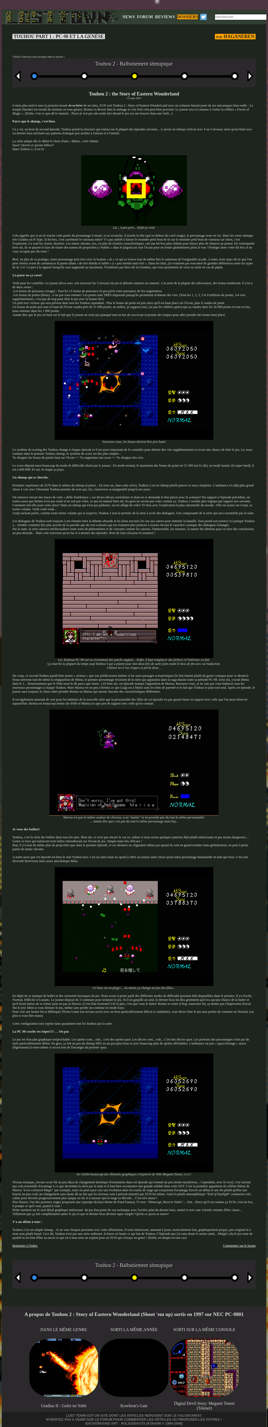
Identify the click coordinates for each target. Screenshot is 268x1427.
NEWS (128, 17)
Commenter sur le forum (239, 1246)
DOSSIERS (187, 17)
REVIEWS (165, 17)
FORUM (145, 17)
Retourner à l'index (25, 1246)
